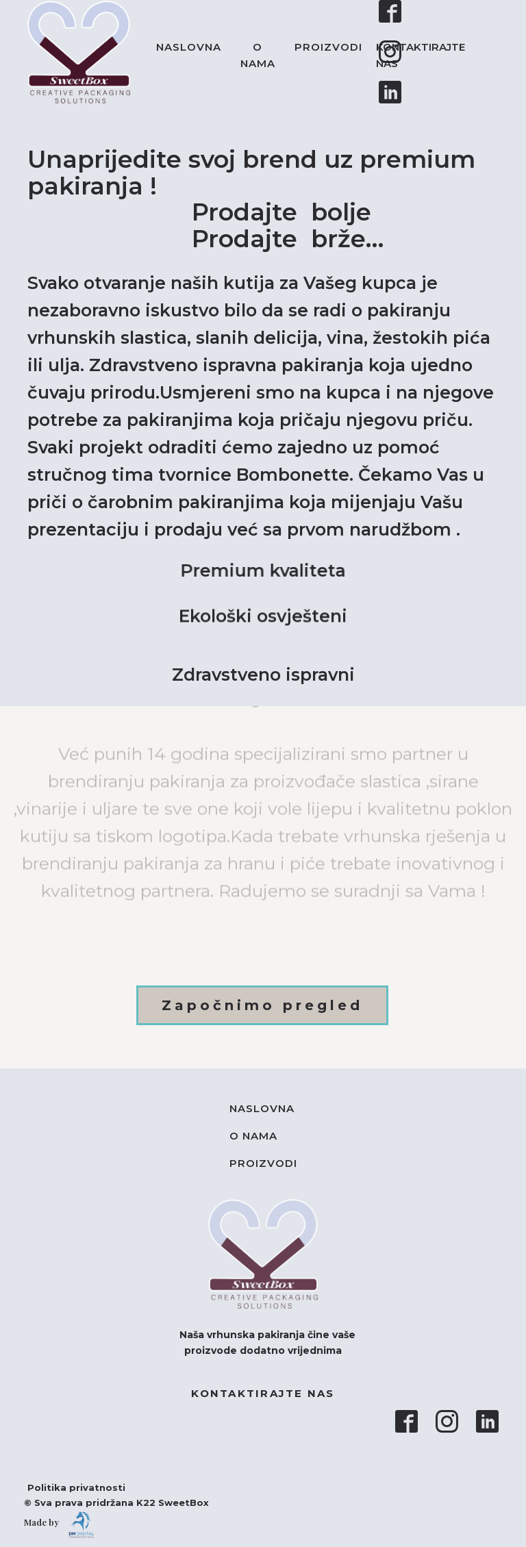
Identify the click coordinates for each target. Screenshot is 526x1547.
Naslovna (188, 46)
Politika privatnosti (69, 1487)
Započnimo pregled (262, 1005)
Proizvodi (328, 46)
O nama (257, 55)
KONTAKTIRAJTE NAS (420, 55)
